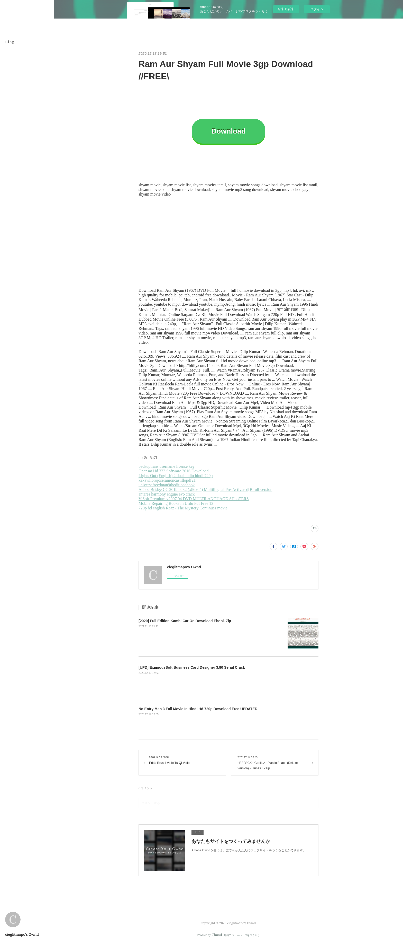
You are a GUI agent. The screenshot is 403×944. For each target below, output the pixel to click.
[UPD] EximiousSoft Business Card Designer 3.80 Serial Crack (192, 667)
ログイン (317, 9)
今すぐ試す (286, 9)
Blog (10, 41)
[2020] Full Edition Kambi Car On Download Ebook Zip (185, 621)
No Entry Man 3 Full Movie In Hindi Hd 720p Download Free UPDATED (198, 709)
